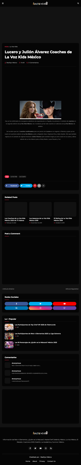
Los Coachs (22, 176)
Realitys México (46, 457)
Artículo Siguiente (72, 289)
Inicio (6, 46)
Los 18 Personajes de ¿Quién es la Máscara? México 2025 (36, 342)
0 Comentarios (33, 62)
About (35, 461)
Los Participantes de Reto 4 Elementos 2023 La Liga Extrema (38, 334)
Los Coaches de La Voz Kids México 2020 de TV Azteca (15, 219)
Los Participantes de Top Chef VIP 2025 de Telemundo (35, 325)
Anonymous (16, 363)
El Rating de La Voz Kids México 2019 (63, 219)
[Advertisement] (40, 24)
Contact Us (51, 461)
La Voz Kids (14, 46)
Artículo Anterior (8, 289)
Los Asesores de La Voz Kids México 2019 (39, 219)
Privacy (42, 461)
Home (28, 461)
